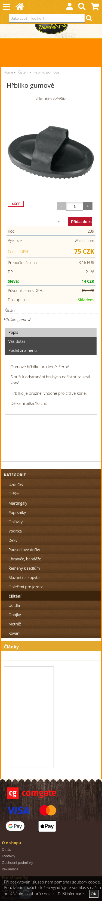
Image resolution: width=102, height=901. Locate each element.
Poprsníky (17, 512)
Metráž (14, 624)
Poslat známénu (22, 350)
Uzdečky (15, 484)
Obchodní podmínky (17, 862)
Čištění (10, 310)
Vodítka (15, 531)
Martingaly (17, 503)
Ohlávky (15, 521)
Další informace (71, 893)
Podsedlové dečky (24, 549)
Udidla (14, 605)
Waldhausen (84, 240)
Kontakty (8, 856)
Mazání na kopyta (23, 577)
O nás (6, 849)
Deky (12, 540)
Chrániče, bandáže (24, 558)
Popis (13, 332)
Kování (14, 633)
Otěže (13, 493)
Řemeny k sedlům (24, 568)
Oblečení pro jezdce (25, 586)
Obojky (14, 614)
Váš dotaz (17, 341)
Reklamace (10, 869)
